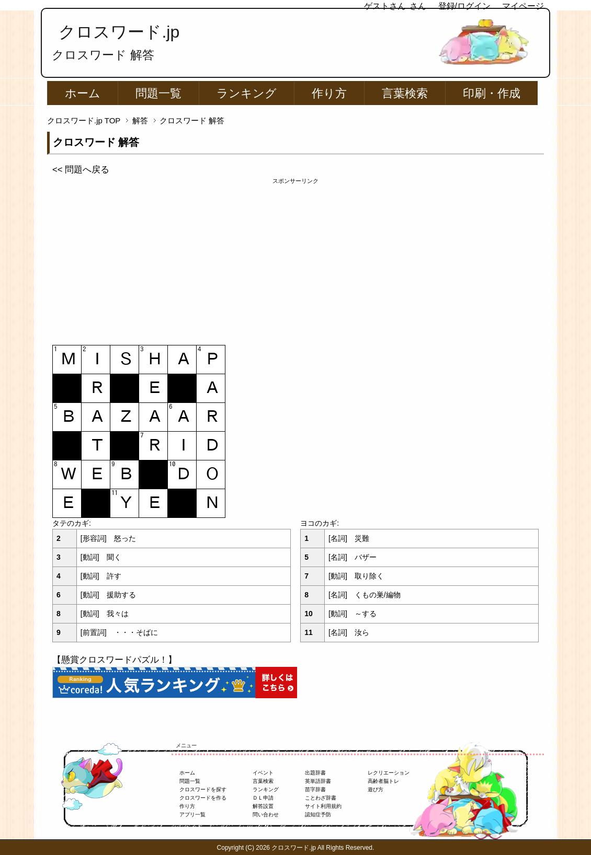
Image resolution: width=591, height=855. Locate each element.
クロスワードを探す (202, 789)
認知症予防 (318, 814)
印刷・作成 (491, 93)
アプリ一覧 (192, 814)
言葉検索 (405, 93)
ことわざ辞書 (320, 798)
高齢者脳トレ (383, 781)
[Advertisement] (295, 259)
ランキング (247, 93)
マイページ (523, 6)
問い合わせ (266, 814)
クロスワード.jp (119, 31)
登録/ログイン (464, 6)
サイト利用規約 (323, 806)
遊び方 (375, 789)
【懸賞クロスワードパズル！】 (114, 660)
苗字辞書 (315, 789)
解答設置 (263, 806)
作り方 (329, 93)
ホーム (82, 93)
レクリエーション (389, 773)
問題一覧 (158, 93)
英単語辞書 (318, 781)
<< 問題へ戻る (80, 170)
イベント (263, 773)
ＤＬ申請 (263, 798)
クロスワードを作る (202, 798)
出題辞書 (315, 773)
